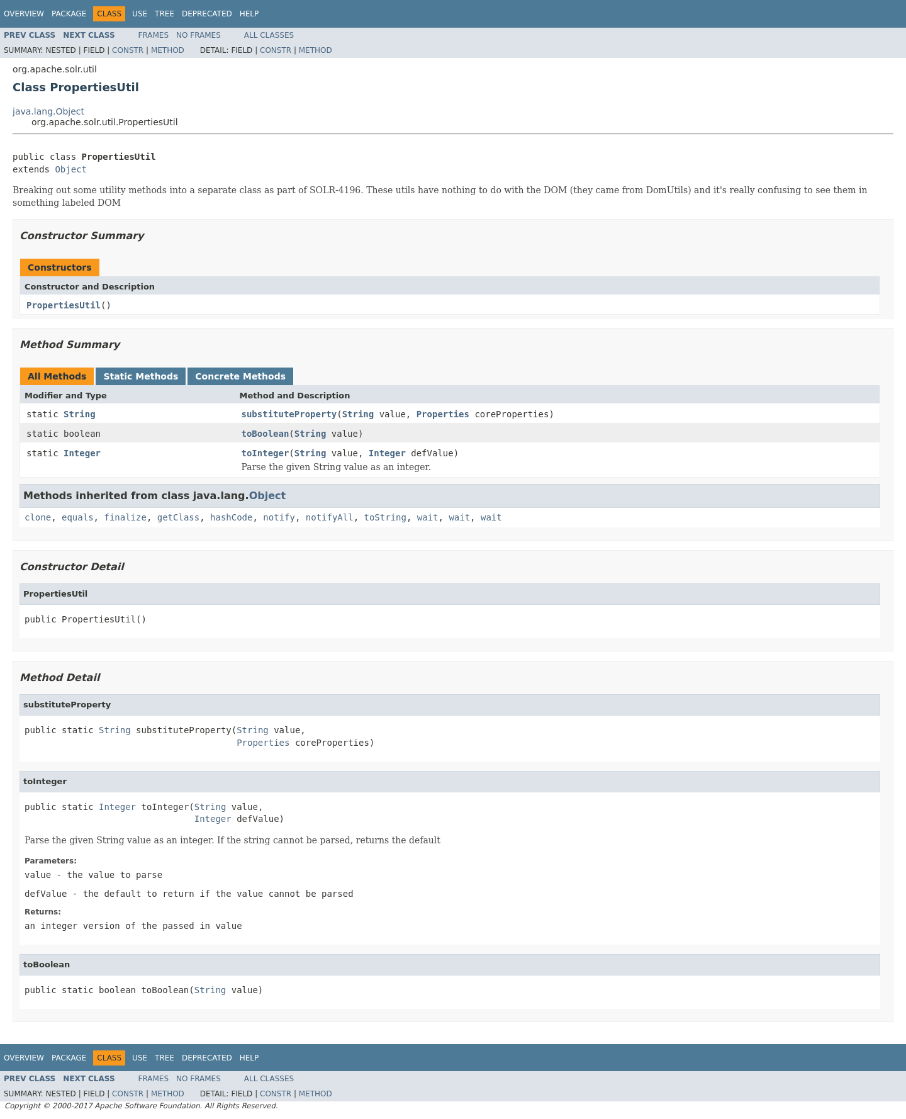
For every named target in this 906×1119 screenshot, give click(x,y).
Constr (127, 50)
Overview (24, 13)
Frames (153, 35)
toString (385, 517)
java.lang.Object (48, 111)
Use (139, 13)
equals (78, 517)
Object (71, 169)
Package (69, 13)
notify (279, 517)
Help (249, 13)
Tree (164, 13)
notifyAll (330, 517)
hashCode (231, 517)
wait (428, 517)
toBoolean (265, 434)
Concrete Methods (240, 376)
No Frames (198, 35)
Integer (82, 453)
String (80, 414)
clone (38, 517)
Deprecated (207, 13)
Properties (443, 414)
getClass (178, 517)
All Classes (269, 35)
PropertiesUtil (63, 305)
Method (167, 50)
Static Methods (140, 376)
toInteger (265, 453)
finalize (125, 517)
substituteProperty (289, 414)
